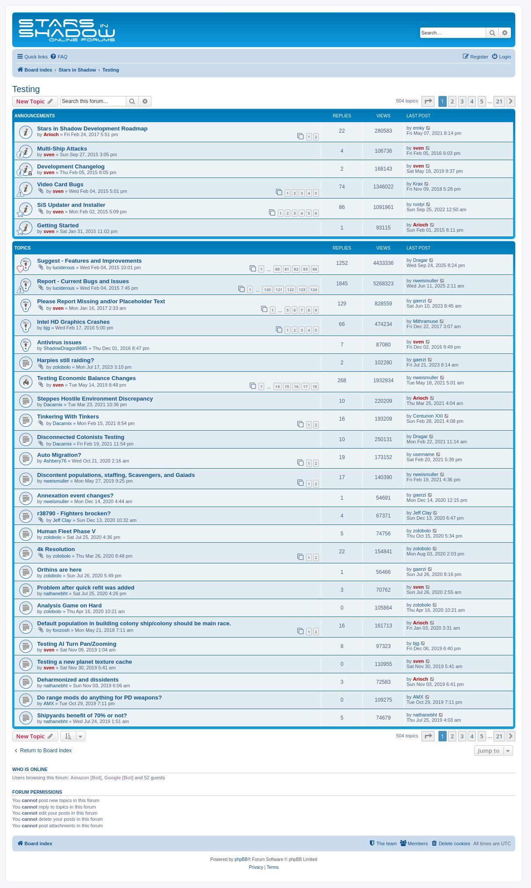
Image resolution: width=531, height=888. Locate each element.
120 (267, 289)
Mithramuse (425, 321)
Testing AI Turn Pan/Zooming (76, 644)
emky (418, 127)
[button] (427, 101)
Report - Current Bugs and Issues (83, 281)
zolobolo (62, 367)
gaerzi (419, 300)
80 (277, 269)
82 (296, 269)
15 (287, 386)
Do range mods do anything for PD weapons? (99, 697)
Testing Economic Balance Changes (86, 378)
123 (302, 289)
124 (313, 289)
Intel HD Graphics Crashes (73, 322)
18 (315, 386)
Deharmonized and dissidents (78, 679)
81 (287, 269)
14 (277, 386)
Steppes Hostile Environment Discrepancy (95, 398)
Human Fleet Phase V (66, 531)
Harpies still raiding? (65, 360)
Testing (26, 89)
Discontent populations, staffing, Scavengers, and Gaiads (116, 475)
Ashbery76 (55, 460)
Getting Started (58, 225)
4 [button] (471, 101)
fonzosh (61, 630)
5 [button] (481, 101)
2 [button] (452, 101)
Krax (418, 183)
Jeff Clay (62, 520)
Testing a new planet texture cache (84, 661)
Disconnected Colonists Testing (80, 437)
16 (296, 386)
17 (305, 386)
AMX (49, 703)
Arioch (51, 134)
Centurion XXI (428, 415)
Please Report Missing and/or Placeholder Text (101, 301)
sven (49, 154)
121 (279, 289)
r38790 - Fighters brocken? (74, 513)
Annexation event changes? (75, 495)
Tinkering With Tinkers (68, 416)
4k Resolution (56, 549)
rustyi (418, 204)
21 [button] (499, 101)
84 (315, 269)
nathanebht (56, 593)
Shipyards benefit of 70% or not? (82, 715)
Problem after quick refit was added (85, 587)
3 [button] (462, 101)
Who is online (30, 769)
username (423, 454)
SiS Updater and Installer (71, 205)
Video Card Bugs (60, 184)
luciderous (64, 267)
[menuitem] (58, 56)
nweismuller (425, 280)
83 (305, 269)
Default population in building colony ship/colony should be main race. (134, 623)
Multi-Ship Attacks (62, 148)
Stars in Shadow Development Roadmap (92, 128)
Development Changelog (71, 166)
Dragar (420, 260)
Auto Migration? (59, 455)
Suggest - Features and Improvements (89, 260)
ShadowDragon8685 (65, 348)
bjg (47, 327)
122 (290, 289)
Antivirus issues (59, 342)
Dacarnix (53, 404)
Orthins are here (59, 569)
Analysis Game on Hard (69, 605)
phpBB (241, 859)
